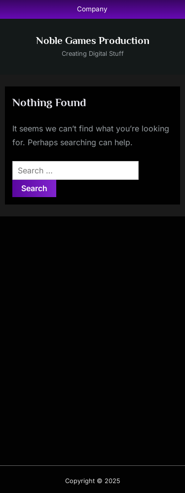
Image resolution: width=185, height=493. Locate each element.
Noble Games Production (92, 40)
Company (92, 9)
